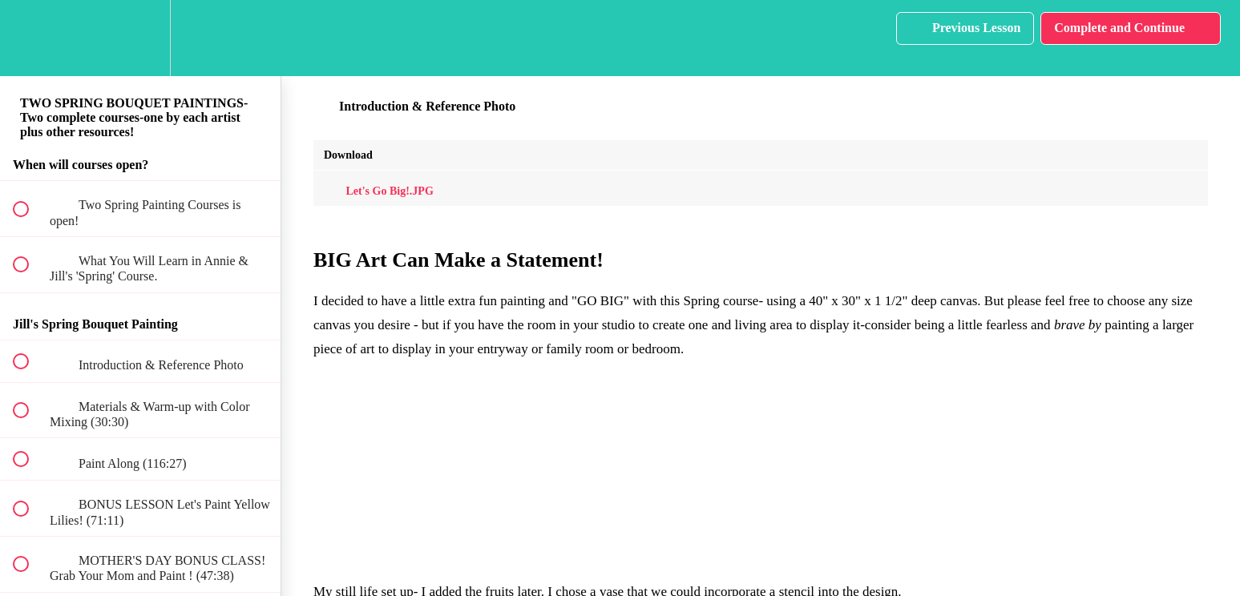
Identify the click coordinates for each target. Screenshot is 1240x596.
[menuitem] (140, 38)
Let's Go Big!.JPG (379, 191)
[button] (29, 38)
